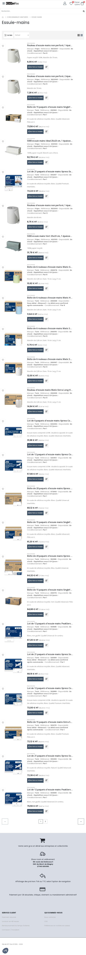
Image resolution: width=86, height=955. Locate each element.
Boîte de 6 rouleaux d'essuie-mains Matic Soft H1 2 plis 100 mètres (50, 330)
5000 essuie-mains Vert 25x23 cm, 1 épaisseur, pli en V (50, 237)
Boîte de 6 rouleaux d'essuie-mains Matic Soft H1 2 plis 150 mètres (50, 361)
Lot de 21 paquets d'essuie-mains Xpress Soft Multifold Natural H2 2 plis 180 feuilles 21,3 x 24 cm (50, 759)
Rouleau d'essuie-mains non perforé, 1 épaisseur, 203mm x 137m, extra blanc (50, 206)
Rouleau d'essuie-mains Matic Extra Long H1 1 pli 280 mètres (50, 392)
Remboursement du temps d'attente (15, 930)
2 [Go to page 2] (45, 825)
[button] (82, 3)
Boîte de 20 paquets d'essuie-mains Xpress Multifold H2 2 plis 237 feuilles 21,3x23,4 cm (50, 558)
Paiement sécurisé (9, 921)
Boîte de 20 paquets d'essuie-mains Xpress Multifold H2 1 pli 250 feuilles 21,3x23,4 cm (50, 490)
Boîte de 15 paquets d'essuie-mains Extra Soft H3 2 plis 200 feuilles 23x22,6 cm (50, 725)
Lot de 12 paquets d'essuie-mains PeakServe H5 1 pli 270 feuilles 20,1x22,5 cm (50, 793)
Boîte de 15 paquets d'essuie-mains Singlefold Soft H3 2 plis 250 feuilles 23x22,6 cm (50, 524)
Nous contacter (50, 921)
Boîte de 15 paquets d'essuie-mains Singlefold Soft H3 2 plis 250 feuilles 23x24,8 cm (50, 107)
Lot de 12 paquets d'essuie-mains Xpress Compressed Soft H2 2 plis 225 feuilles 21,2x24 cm (50, 691)
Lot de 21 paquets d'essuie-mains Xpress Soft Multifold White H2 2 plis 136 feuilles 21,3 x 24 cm (50, 657)
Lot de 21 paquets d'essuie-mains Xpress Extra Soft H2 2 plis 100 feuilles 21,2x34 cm (50, 172)
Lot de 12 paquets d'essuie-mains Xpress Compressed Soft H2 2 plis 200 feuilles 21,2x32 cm (50, 456)
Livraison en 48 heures (10, 926)
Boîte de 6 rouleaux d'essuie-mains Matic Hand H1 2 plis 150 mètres (50, 299)
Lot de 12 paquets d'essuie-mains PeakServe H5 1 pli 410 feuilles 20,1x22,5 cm (50, 626)
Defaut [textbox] (18, 35)
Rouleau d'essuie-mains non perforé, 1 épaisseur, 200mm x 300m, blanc (50, 45)
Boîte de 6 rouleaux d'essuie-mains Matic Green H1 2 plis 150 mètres (50, 268)
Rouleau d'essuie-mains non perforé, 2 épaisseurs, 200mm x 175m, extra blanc (50, 76)
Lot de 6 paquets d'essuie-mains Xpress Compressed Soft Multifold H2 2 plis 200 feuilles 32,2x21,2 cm (50, 422)
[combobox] (22, 35)
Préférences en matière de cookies (57, 930)
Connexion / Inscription (10, 934)
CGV (46, 926)
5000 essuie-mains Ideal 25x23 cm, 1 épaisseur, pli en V (50, 141)
